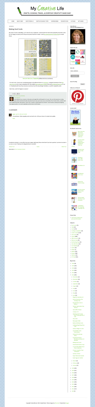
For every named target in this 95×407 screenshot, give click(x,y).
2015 (73, 379)
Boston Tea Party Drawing (81, 182)
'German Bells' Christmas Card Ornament (81, 199)
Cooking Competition (76, 231)
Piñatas (73, 249)
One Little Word (74, 244)
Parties (73, 247)
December (75, 277)
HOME (13, 21)
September (75, 284)
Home (38, 146)
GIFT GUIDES (80, 21)
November (75, 279)
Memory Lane (74, 240)
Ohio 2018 (75, 318)
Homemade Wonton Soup (78, 344)
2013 (73, 384)
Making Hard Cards (77, 342)
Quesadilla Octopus (77, 309)
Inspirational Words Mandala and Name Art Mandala (78, 339)
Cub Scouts (73, 234)
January (75, 365)
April (74, 295)
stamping (23, 95)
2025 (73, 265)
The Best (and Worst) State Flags (81, 151)
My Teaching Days (75, 242)
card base (46, 82)
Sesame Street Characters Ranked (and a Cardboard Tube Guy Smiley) (77, 143)
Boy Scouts (73, 225)
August (74, 286)
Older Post (64, 146)
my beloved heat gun (57, 84)
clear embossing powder (41, 84)
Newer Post (11, 146)
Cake (72, 227)
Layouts (73, 236)
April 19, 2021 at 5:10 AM (21, 114)
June (74, 290)
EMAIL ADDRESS (74, 71)
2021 (73, 275)
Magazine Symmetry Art (78, 297)
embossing (18, 95)
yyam (14, 114)
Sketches (73, 255)
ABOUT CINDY (20, 21)
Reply (14, 118)
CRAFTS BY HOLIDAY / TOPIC (42, 21)
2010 (73, 391)
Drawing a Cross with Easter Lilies (80, 159)
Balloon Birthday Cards (78, 323)
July (74, 288)
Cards (14, 95)
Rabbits (73, 251)
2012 (73, 386)
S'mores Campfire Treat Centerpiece (78, 351)
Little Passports (74, 238)
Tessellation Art (81, 165)
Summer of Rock (76, 353)
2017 (73, 375)
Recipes (73, 253)
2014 (73, 382)
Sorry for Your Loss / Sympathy (31, 78)
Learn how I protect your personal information (76, 218)
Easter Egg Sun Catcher (78, 358)
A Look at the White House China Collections (78, 347)
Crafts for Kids (74, 232)
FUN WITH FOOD (64, 21)
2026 (73, 263)
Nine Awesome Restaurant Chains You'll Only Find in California (81, 134)
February (75, 363)
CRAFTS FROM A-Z (30, 21)
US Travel (73, 257)
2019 (73, 370)
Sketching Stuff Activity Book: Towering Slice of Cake (78, 315)
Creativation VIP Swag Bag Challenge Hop (81, 207)
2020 (73, 368)
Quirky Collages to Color (78, 328)
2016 (73, 377)
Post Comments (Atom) (20, 149)
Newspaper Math (76, 321)
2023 (73, 270)
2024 (73, 268)
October (75, 281)
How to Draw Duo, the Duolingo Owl (78, 300)
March (74, 360)
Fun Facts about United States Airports (81, 191)
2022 (73, 272)
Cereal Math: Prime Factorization (77, 331)
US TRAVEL (73, 21)
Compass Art (75, 311)
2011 (73, 389)
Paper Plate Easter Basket (78, 355)
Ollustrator (57, 403)
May (74, 293)
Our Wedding (74, 245)
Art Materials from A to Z (81, 174)
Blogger (67, 403)
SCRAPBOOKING (54, 21)
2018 (73, 372)
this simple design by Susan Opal (51, 34)
